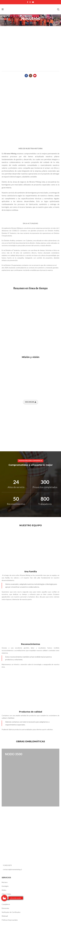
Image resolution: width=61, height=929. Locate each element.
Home (26, 23)
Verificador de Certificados (11, 912)
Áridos (4, 890)
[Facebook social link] (27, 2)
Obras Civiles (6, 894)
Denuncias (5, 908)
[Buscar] (58, 9)
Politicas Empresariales (10, 920)
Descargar (30, 402)
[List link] (30, 865)
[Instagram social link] (30, 2)
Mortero (5, 882)
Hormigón (5, 886)
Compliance (6, 904)
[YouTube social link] (33, 2)
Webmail (5, 916)
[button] (4, 898)
